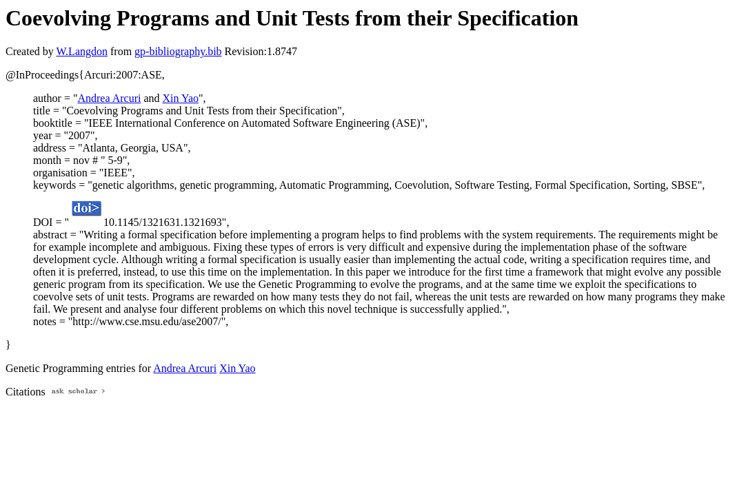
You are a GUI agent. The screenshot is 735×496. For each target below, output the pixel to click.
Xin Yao (181, 98)
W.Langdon (82, 51)
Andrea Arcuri (109, 98)
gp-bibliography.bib (178, 51)
